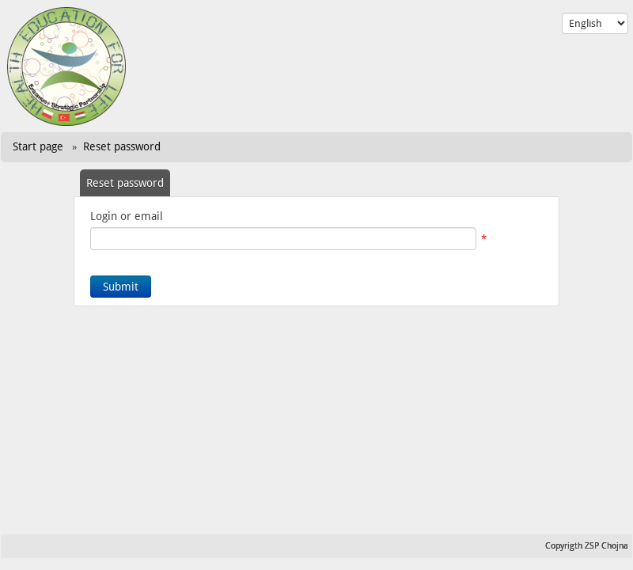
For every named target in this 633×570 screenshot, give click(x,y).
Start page (38, 146)
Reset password (122, 146)
